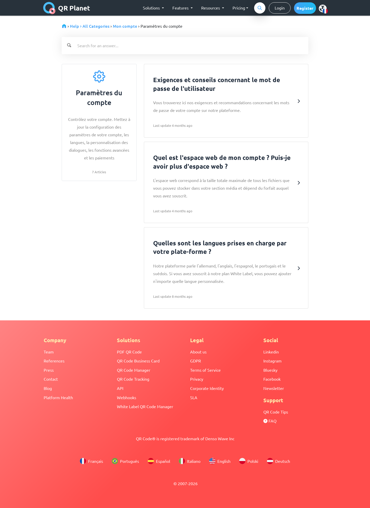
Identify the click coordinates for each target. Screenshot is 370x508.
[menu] (322, 8)
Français (91, 461)
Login (280, 7)
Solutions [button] (152, 7)
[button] (305, 8)
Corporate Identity (207, 388)
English (219, 461)
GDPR (195, 360)
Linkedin (271, 351)
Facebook (272, 378)
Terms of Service (205, 369)
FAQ (269, 420)
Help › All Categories (89, 26)
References (54, 360)
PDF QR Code (129, 351)
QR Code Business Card (138, 360)
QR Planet (66, 8)
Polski (248, 461)
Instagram (272, 360)
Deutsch (278, 461)
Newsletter (273, 388)
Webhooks (126, 397)
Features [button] (181, 7)
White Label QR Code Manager (145, 406)
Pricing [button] (239, 7)
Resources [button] (211, 7)
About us (198, 351)
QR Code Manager (133, 369)
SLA (193, 397)
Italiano (189, 461)
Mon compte (125, 26)
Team (49, 351)
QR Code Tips (275, 411)
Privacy (196, 378)
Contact (51, 378)
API (120, 388)
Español (159, 461)
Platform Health (58, 397)
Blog (48, 388)
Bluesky (270, 369)
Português (125, 461)
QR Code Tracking (133, 378)
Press (49, 369)
